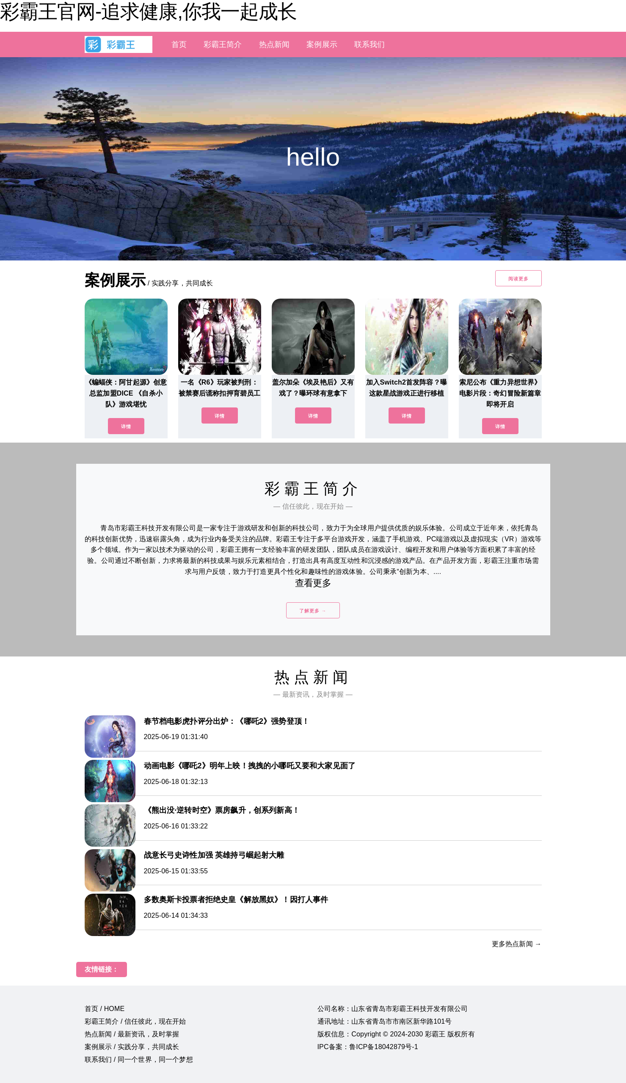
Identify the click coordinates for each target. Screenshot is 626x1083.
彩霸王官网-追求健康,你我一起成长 (148, 11)
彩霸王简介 (223, 44)
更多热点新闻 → (517, 943)
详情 (126, 426)
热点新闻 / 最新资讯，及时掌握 (132, 1034)
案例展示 (321, 44)
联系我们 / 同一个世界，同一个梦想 (139, 1059)
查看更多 (313, 583)
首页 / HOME (105, 1008)
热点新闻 (274, 44)
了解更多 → (312, 610)
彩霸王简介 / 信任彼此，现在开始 (135, 1021)
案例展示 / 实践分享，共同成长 (132, 1046)
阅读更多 (518, 278)
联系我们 (369, 44)
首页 (179, 44)
